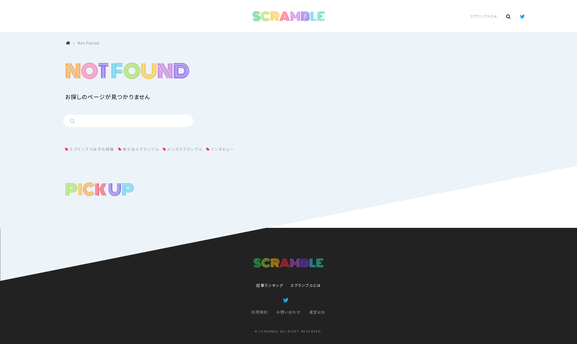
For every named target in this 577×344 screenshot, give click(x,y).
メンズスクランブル (184, 149)
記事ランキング (269, 285)
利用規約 (260, 312)
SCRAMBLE (288, 16)
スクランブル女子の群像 (91, 149)
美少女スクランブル (141, 149)
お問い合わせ (288, 312)
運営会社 (317, 312)
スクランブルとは (483, 16)
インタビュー (222, 149)
